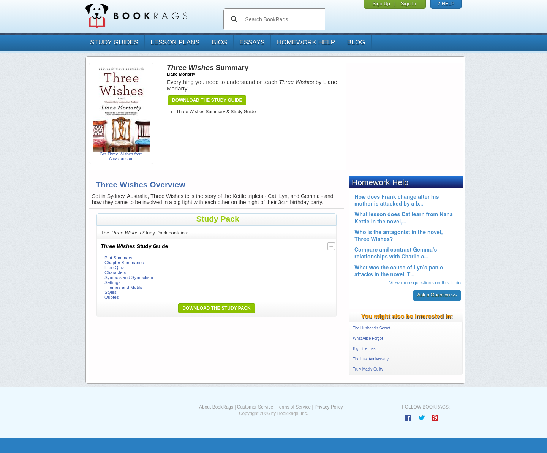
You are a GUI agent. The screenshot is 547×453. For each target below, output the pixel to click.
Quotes (111, 297)
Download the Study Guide (207, 100)
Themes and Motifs (123, 287)
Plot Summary (118, 257)
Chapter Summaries (124, 262)
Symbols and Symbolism (128, 277)
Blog (356, 42)
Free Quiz (114, 267)
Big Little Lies (364, 349)
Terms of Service (294, 407)
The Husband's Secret (371, 328)
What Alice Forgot (368, 338)
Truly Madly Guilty (368, 369)
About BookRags (216, 407)
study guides (114, 42)
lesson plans (174, 42)
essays (252, 42)
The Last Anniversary (371, 359)
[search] (282, 19)
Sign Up (381, 3)
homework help (306, 42)
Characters (115, 272)
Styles (110, 292)
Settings (112, 282)
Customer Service (255, 407)
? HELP (446, 3)
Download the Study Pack (216, 308)
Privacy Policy (329, 407)
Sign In (408, 3)
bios (220, 42)
